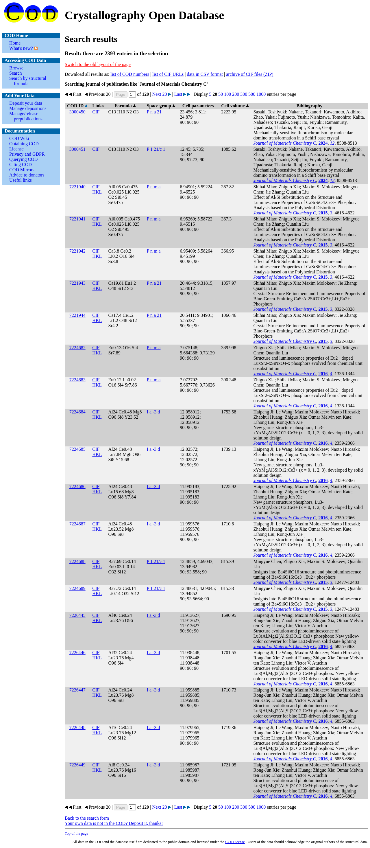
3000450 (77, 111)
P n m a (154, 186)
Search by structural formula (27, 81)
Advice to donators (27, 174)
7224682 (77, 347)
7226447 (77, 689)
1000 (261, 94)
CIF (95, 111)
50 (220, 94)
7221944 (77, 315)
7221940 (77, 186)
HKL (97, 192)
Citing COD (20, 164)
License (16, 148)
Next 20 (159, 94)
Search (15, 73)
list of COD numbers (129, 74)
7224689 (77, 588)
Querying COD (23, 159)
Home (15, 43)
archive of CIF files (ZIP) (249, 74)
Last (178, 94)
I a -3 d (153, 411)
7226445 (77, 615)
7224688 (77, 561)
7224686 (77, 486)
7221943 (77, 283)
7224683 (77, 379)
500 (251, 94)
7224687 (77, 523)
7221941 (77, 218)
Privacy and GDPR (27, 154)
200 (235, 94)
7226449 (77, 764)
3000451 (77, 149)
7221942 (77, 251)
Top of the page (76, 833)
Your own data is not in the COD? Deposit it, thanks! (114, 823)
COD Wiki (19, 138)
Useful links (20, 180)
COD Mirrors (21, 169)
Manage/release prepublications (25, 116)
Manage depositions (27, 108)
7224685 (77, 449)
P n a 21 (154, 111)
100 (227, 94)
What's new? (21, 48)
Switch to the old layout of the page (98, 64)
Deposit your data (25, 103)
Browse (16, 67)
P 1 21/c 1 (156, 149)
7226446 (77, 652)
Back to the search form (87, 818)
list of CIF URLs (168, 74)
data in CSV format (205, 74)
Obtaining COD (24, 143)
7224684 (77, 411)
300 (243, 94)
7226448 (77, 727)
